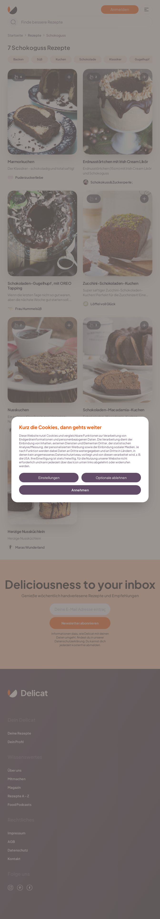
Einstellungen (49, 477)
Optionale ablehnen (111, 477)
